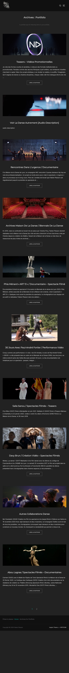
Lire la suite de (35, 82)
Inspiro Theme (53, 669)
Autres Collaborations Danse (34, 550)
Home (16, 661)
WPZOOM (63, 669)
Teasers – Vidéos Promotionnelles (34, 61)
